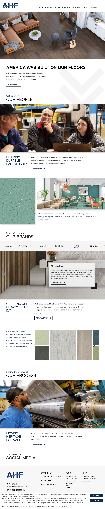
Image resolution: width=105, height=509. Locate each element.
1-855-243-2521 (13, 484)
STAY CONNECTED (16, 490)
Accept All (97, 495)
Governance (70, 483)
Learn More (14, 85)
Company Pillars (71, 476)
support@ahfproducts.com (17, 487)
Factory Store (48, 485)
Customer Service (88, 476)
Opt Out (96, 500)
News (47, 7)
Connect (94, 8)
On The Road (86, 481)
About (69, 473)
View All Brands (43, 318)
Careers (84, 7)
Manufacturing (71, 481)
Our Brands (39, 7)
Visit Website (59, 283)
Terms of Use (63, 506)
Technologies (76, 7)
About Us (53, 7)
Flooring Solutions (64, 7)
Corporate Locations (89, 478)
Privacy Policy (53, 506)
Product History (71, 478)
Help (84, 473)
